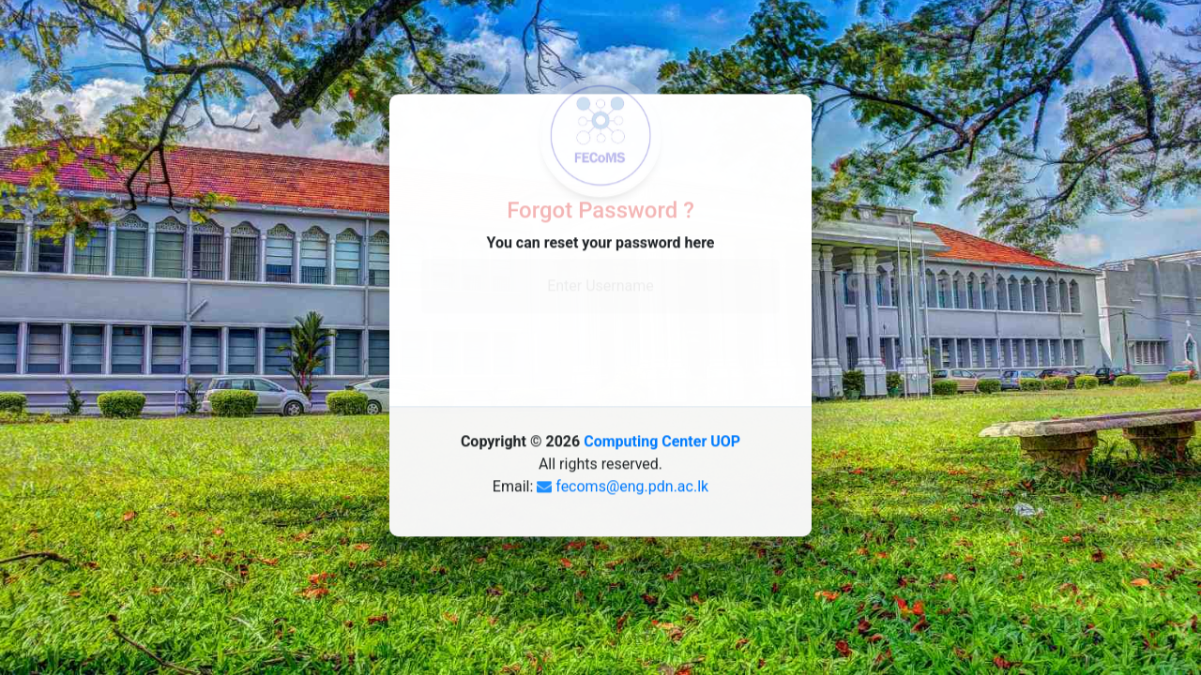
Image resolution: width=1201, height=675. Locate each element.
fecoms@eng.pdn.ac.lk (631, 481)
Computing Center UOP (662, 436)
